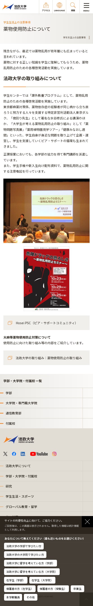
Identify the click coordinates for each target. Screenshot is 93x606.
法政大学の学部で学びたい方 (23, 546)
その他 (31, 597)
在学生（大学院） (42, 580)
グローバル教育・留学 (21, 506)
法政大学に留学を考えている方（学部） (30, 563)
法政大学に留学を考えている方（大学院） (31, 571)
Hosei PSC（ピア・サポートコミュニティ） (47, 323)
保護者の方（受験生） (53, 589)
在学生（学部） (15, 580)
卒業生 (77, 589)
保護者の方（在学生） (19, 589)
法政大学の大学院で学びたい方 (25, 554)
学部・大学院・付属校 (21, 476)
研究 (9, 486)
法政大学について (18, 466)
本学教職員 (13, 597)
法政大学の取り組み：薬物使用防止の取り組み (49, 358)
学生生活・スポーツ (20, 496)
